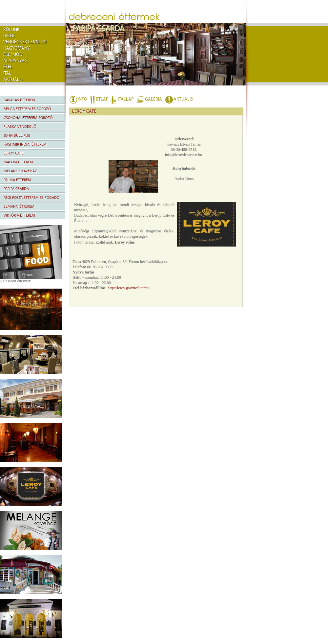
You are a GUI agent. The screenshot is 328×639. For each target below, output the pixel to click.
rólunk (11, 29)
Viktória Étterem (19, 215)
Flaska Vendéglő (20, 126)
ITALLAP (125, 99)
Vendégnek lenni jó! (25, 42)
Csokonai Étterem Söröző (28, 117)
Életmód (12, 54)
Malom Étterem (18, 162)
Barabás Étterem (19, 100)
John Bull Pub (17, 135)
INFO (82, 99)
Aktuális (13, 79)
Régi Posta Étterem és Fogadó (31, 197)
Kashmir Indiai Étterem (25, 144)
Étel (7, 67)
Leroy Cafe (14, 153)
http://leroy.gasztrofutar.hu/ (129, 288)
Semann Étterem (19, 206)
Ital (7, 73)
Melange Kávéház (20, 171)
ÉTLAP (102, 99)
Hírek (9, 35)
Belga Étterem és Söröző (27, 108)
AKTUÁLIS (183, 99)
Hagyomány (16, 48)
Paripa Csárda (16, 188)
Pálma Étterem (17, 180)
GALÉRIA (153, 99)
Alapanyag (15, 60)
